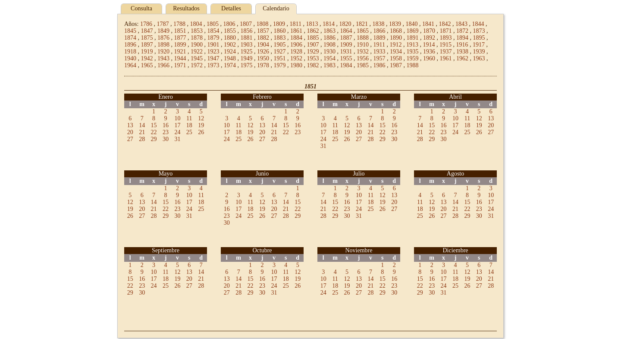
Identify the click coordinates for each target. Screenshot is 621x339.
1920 (163, 51)
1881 (247, 38)
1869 (413, 31)
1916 (462, 44)
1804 (196, 24)
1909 (346, 44)
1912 (395, 44)
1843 (461, 24)
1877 (180, 38)
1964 (130, 65)
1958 (396, 58)
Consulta (141, 8)
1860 (280, 31)
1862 (313, 31)
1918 (130, 51)
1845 (130, 31)
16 (166, 125)
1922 (197, 51)
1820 (345, 24)
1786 (146, 24)
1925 (247, 51)
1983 (329, 65)
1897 (147, 44)
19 (201, 125)
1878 (197, 38)
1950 (263, 58)
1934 (396, 51)
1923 (213, 51)
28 (142, 139)
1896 (130, 44)
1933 (379, 51)
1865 (363, 31)
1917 (479, 44)
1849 (163, 31)
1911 (379, 44)
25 (189, 132)
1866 (379, 31)
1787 (163, 24)
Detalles (231, 8)
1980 (296, 65)
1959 (413, 58)
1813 (312, 24)
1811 (295, 24)
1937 (446, 51)
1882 (263, 38)
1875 (147, 38)
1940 (130, 58)
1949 (247, 58)
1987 (396, 65)
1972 (197, 65)
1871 (446, 31)
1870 (429, 31)
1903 (247, 44)
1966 (163, 65)
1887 (346, 38)
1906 (296, 44)
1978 (263, 65)
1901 (213, 44)
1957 (379, 58)
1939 (479, 51)
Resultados (186, 8)
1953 (313, 58)
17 (177, 125)
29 (154, 139)
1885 (313, 38)
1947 (213, 58)
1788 (179, 24)
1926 (263, 51)
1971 (180, 65)
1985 (363, 65)
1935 (413, 51)
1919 (147, 51)
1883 (280, 38)
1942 (147, 58)
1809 (279, 24)
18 (189, 125)
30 (166, 139)
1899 (180, 44)
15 (154, 125)
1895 (479, 38)
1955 (346, 58)
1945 (197, 58)
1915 (445, 44)
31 (177, 139)
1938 (462, 51)
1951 (280, 58)
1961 (446, 58)
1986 (379, 65)
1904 (263, 44)
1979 (280, 65)
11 (189, 118)
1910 (363, 44)
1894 (462, 38)
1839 (395, 24)
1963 (479, 58)
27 (130, 139)
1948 (230, 58)
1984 (346, 65)
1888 (363, 38)
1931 (346, 51)
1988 (413, 65)
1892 (429, 38)
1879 (213, 38)
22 (154, 132)
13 (130, 125)
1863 (329, 31)
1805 (213, 24)
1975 (247, 65)
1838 (378, 24)
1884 (296, 38)
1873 (479, 31)
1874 (130, 38)
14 (142, 125)
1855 (230, 31)
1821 (362, 24)
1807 (246, 24)
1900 (197, 44)
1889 (379, 38)
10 (177, 118)
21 (142, 132)
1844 (478, 24)
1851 (180, 31)
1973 (213, 65)
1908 (329, 44)
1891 (413, 38)
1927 (280, 51)
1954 (329, 58)
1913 (412, 44)
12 (201, 118)
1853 (197, 31)
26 (201, 132)
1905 (280, 44)
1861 (296, 31)
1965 (147, 65)
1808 (262, 24)
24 (177, 132)
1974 (230, 65)
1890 (396, 38)
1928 (296, 51)
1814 (329, 24)
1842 (445, 24)
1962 (462, 58)
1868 (396, 31)
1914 (429, 44)
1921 (180, 51)
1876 (163, 38)
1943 (163, 58)
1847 (147, 31)
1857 (263, 31)
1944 (180, 58)
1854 (213, 31)
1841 (428, 24)
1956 (363, 58)
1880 (230, 38)
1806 (229, 24)
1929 (313, 51)
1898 (163, 44)
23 (166, 132)
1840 (411, 24)
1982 (313, 65)
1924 (230, 51)
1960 (429, 58)
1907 (313, 44)
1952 (296, 58)
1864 (346, 31)
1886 (329, 38)
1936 (429, 51)
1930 (329, 51)
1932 (363, 51)
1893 (446, 38)
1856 (247, 31)
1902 (230, 44)
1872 (462, 31)
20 (130, 132)
